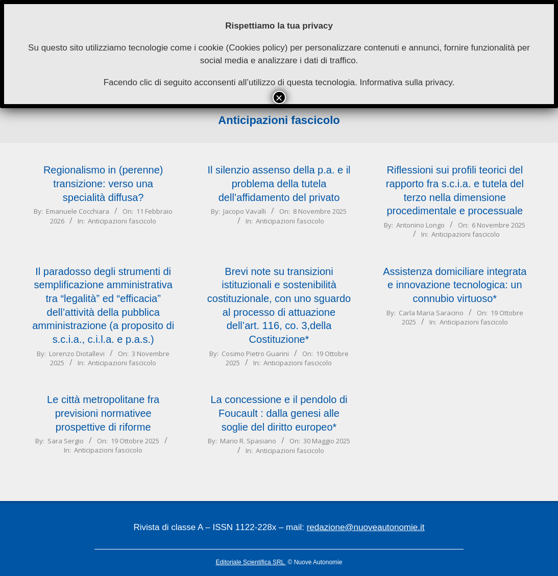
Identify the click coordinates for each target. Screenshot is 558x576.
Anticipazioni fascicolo (122, 221)
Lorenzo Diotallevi (77, 353)
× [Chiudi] (278, 97)
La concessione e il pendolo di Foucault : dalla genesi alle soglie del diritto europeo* (279, 413)
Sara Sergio (65, 440)
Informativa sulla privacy (405, 82)
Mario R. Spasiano (248, 440)
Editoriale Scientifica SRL (251, 562)
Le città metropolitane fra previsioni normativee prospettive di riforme (103, 413)
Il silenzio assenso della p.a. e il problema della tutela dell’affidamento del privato (278, 183)
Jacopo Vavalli (244, 211)
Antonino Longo (420, 225)
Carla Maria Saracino (431, 312)
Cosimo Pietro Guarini (255, 353)
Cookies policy (257, 48)
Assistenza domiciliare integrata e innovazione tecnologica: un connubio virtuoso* (454, 285)
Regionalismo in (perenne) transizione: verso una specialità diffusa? (103, 183)
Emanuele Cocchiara (77, 211)
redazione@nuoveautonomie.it (366, 527)
